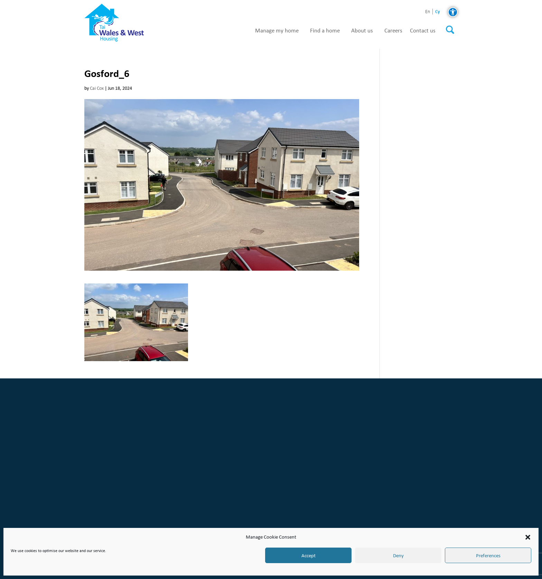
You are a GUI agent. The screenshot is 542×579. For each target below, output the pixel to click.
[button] (527, 537)
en (427, 12)
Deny (398, 555)
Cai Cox (97, 88)
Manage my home (277, 31)
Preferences (488, 555)
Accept (308, 555)
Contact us (423, 31)
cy (437, 12)
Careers (393, 31)
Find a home (325, 31)
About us (362, 31)
